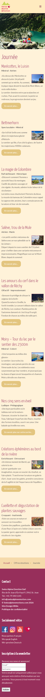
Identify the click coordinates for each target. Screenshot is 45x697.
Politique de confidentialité (14, 609)
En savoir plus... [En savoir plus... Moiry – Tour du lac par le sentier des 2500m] (11, 384)
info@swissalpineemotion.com (16, 599)
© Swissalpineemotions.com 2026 (17, 602)
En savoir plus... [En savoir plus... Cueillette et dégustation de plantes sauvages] (11, 542)
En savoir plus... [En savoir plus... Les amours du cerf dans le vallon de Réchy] (11, 322)
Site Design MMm (10, 606)
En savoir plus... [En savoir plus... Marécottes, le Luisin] (11, 106)
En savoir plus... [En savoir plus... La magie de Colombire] (11, 210)
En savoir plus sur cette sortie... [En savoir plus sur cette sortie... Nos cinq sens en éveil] (18, 432)
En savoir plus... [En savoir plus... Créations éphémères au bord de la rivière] (11, 489)
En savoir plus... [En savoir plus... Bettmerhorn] (11, 152)
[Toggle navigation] (40, 6)
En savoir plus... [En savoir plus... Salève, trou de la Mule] (11, 264)
